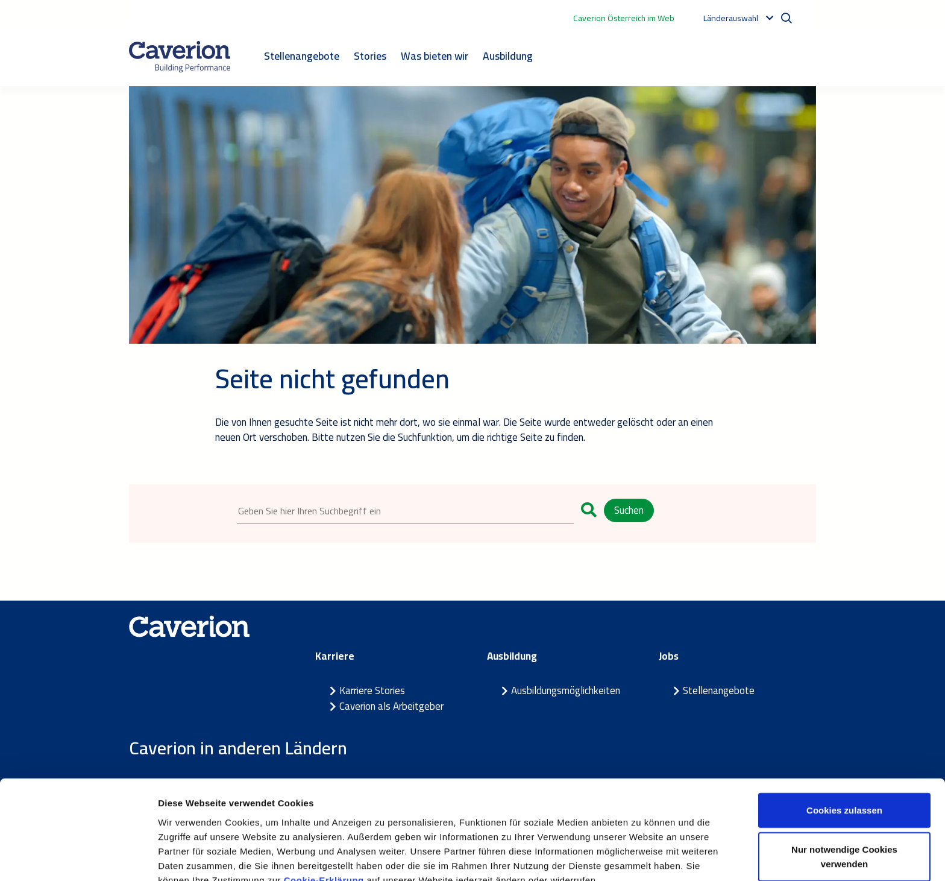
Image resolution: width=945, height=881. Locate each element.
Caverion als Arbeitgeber (391, 706)
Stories (370, 56)
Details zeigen (641, 857)
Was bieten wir (434, 56)
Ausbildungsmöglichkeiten (565, 691)
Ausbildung (508, 56)
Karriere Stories (372, 691)
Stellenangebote (301, 56)
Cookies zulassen (844, 748)
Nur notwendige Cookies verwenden (844, 795)
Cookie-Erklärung (324, 818)
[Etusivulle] (179, 56)
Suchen (629, 510)
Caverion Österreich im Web (623, 18)
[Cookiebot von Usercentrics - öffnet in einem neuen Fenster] (78, 857)
